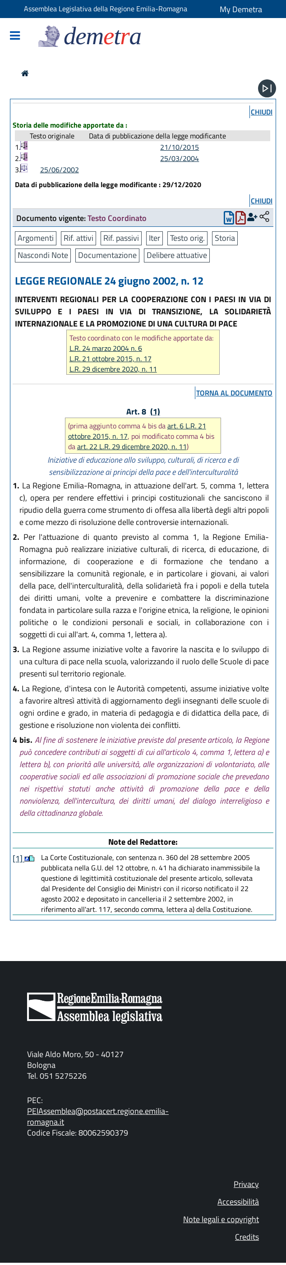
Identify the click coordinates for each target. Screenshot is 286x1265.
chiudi (261, 111)
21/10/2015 (179, 147)
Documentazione (107, 255)
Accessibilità (238, 1202)
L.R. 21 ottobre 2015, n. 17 (110, 359)
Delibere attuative (177, 255)
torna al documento (234, 392)
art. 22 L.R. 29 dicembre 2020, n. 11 (132, 446)
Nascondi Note (43, 255)
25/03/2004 (179, 158)
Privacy (246, 1184)
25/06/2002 (59, 169)
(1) (155, 411)
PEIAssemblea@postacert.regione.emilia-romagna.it (98, 1116)
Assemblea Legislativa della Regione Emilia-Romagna (105, 8)
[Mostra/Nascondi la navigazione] (15, 36)
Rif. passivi (121, 238)
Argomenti (36, 238)
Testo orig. (187, 238)
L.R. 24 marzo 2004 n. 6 (105, 348)
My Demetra (241, 9)
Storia (225, 238)
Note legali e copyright (221, 1219)
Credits (247, 1237)
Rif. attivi (78, 238)
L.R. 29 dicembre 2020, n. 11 (113, 369)
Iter (154, 238)
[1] (18, 858)
